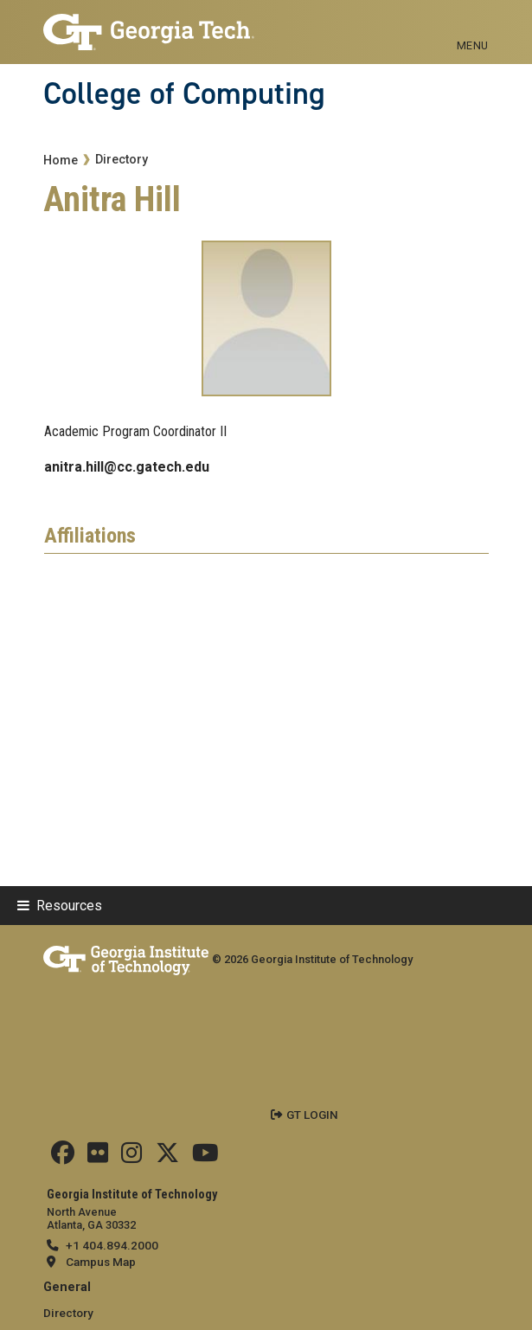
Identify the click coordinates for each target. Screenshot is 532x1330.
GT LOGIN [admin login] (312, 1114)
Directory (121, 159)
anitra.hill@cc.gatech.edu (126, 467)
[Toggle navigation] (473, 26)
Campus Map (101, 1262)
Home (60, 160)
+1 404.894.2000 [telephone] (112, 1245)
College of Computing (184, 93)
